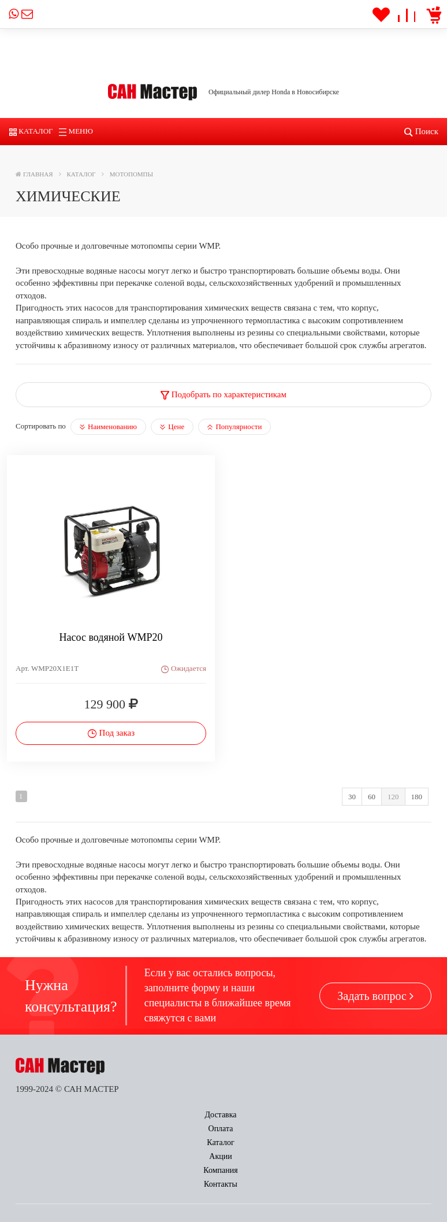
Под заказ (111, 732)
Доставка (49, 1114)
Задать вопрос (375, 996)
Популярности (234, 426)
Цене (172, 426)
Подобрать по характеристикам (223, 394)
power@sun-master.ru (68, 1201)
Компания (317, 1114)
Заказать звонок (152, 1159)
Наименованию (108, 426)
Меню (76, 131)
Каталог (31, 131)
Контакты (391, 1114)
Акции (248, 1114)
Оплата (117, 1114)
